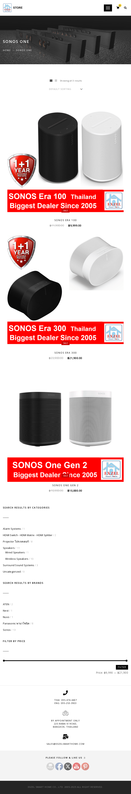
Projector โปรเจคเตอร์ (16, 541)
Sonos (7, 630)
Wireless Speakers (16, 559)
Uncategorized (12, 571)
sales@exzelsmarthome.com (65, 743)
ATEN (6, 604)
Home (7, 50)
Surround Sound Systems (18, 565)
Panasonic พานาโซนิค (16, 623)
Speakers (9, 548)
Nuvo (6, 617)
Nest (6, 610)
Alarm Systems (12, 528)
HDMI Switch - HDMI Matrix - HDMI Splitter (28, 535)
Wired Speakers (15, 552)
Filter (122, 667)
